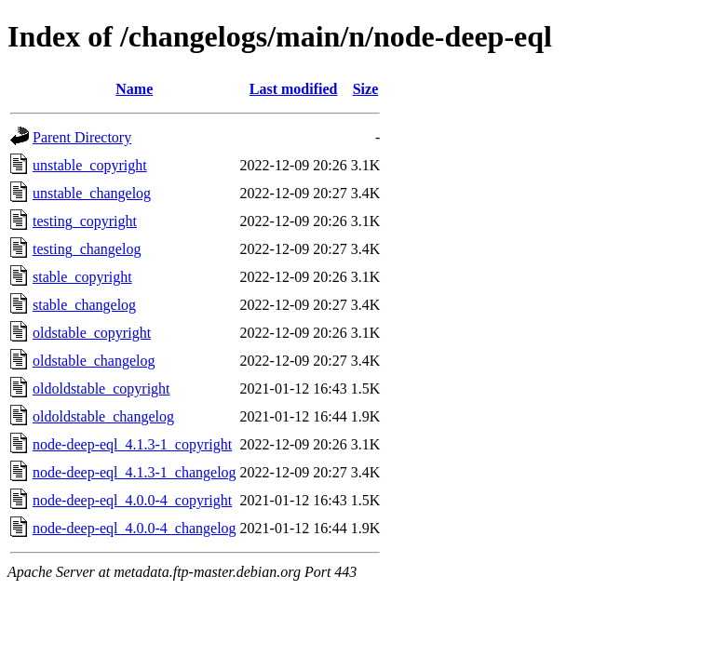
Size (366, 89)
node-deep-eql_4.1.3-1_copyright (132, 444)
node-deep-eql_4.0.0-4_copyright (132, 500)
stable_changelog (84, 305)
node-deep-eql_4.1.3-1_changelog (134, 472)
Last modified (294, 89)
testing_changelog (87, 249)
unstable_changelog (92, 193)
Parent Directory (82, 137)
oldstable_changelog (94, 360)
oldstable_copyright (92, 333)
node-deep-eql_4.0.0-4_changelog (134, 528)
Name (134, 89)
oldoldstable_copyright (101, 388)
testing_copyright (85, 221)
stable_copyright (82, 277)
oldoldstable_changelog (103, 416)
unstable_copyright (90, 165)
